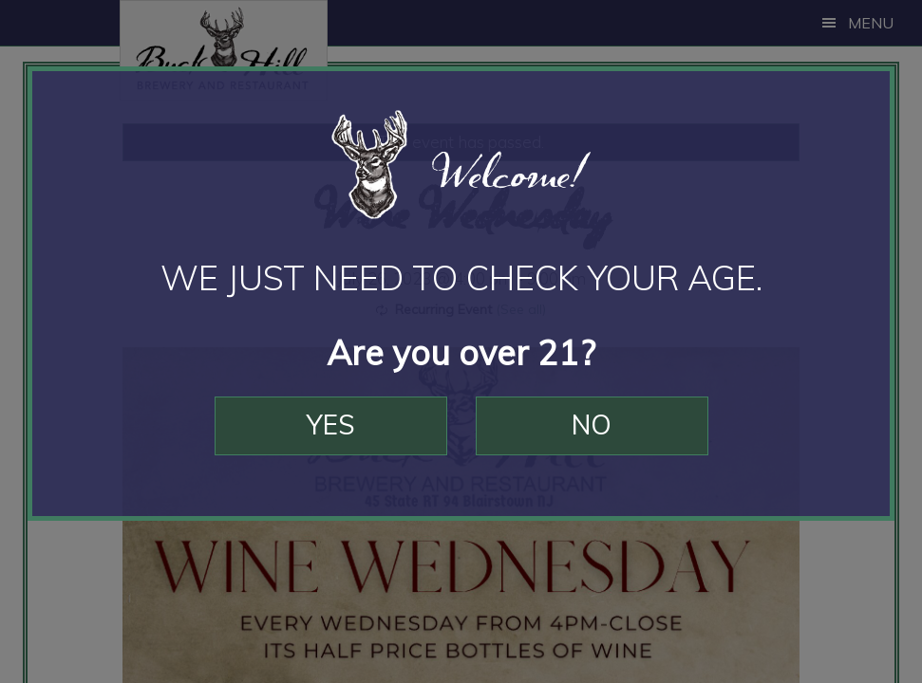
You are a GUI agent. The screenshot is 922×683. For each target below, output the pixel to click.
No (592, 424)
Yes (331, 424)
